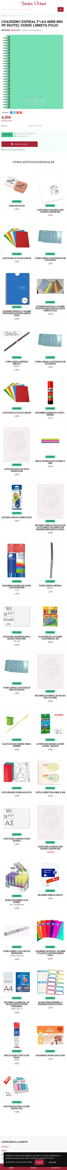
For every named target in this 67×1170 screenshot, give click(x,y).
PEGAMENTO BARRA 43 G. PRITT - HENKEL (50, 413)
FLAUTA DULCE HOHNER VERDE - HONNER (17, 745)
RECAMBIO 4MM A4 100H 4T (50, 895)
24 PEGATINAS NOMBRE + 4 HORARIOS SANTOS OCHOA (50, 1003)
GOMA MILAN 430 (17, 205)
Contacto (5, 1146)
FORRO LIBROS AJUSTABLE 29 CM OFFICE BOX (50, 259)
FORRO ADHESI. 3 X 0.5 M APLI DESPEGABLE (16, 952)
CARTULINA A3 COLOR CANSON (16, 412)
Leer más (52, 1162)
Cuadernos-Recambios (32, 30)
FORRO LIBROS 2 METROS (50, 585)
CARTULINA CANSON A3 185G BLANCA (16, 839)
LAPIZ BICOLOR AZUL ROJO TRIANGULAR (16, 470)
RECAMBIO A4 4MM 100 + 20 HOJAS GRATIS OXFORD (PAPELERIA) (16, 1004)
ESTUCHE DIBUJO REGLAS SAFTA (17, 792)
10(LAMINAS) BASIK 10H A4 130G (50, 1055)
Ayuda (3, 1150)
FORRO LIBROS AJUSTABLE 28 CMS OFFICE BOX (16, 688)
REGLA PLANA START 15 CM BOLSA (16, 1056)
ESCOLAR (15, 30)
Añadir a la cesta (19, 144)
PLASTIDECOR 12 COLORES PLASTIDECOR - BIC (50, 637)
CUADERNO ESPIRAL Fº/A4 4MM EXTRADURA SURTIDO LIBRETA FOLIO (16, 313)
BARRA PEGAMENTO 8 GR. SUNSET (16, 901)
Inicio (4, 15)
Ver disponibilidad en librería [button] (13, 149)
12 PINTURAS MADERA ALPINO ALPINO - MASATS (50, 745)
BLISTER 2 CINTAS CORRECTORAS (17, 517)
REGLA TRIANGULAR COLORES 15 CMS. (50, 462)
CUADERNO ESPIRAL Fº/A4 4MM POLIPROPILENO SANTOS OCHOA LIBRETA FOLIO (50, 308)
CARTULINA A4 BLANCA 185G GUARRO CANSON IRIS (50, 211)
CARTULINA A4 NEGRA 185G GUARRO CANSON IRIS (50, 847)
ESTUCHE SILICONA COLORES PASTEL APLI (17, 1107)
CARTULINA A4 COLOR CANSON (16, 258)
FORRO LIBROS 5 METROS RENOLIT (16, 362)
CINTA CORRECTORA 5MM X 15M (50, 792)
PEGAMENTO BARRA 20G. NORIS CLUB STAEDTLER (16, 586)
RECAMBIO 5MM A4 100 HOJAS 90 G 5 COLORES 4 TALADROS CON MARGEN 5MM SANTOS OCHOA (50, 527)
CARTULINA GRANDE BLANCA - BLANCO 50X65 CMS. (17, 637)
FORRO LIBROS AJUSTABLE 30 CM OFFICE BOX (50, 362)
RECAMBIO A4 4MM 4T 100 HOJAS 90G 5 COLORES (50, 696)
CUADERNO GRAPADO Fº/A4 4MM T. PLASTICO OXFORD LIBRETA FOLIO (50, 953)
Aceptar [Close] (39, 1162)
